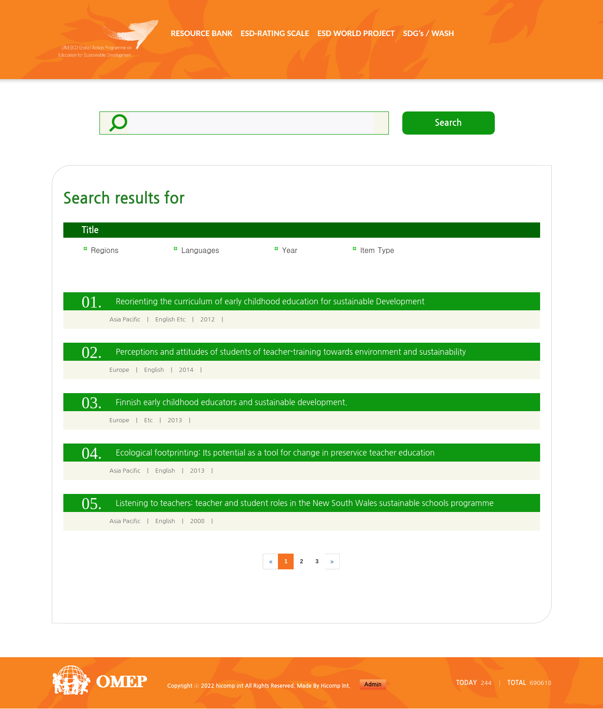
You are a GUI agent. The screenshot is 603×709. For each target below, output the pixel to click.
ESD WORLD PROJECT (355, 33)
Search (448, 122)
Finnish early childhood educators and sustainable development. (231, 402)
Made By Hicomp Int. (324, 686)
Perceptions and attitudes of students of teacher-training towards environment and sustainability (291, 352)
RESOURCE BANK (202, 33)
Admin (372, 684)
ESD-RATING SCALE (275, 33)
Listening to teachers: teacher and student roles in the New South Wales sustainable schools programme (304, 503)
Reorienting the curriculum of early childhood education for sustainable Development (270, 301)
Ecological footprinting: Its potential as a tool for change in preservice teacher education (275, 452)
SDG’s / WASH (428, 33)
